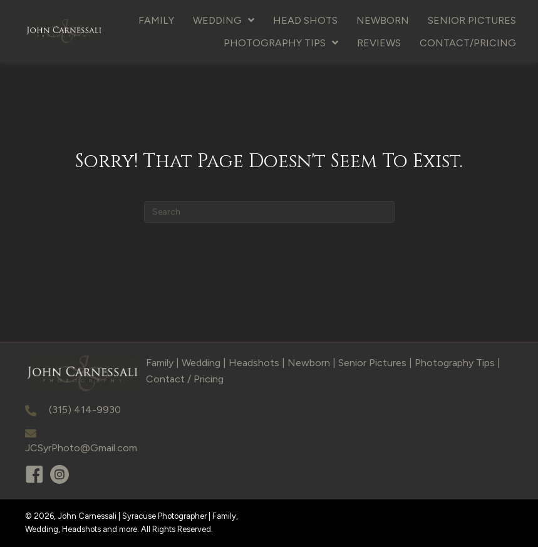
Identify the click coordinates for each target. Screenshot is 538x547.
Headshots (254, 363)
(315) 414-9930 (85, 410)
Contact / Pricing (185, 379)
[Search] (269, 212)
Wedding (201, 363)
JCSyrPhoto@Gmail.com (81, 448)
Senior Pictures (372, 363)
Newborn (308, 363)
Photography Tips (455, 363)
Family (159, 363)
